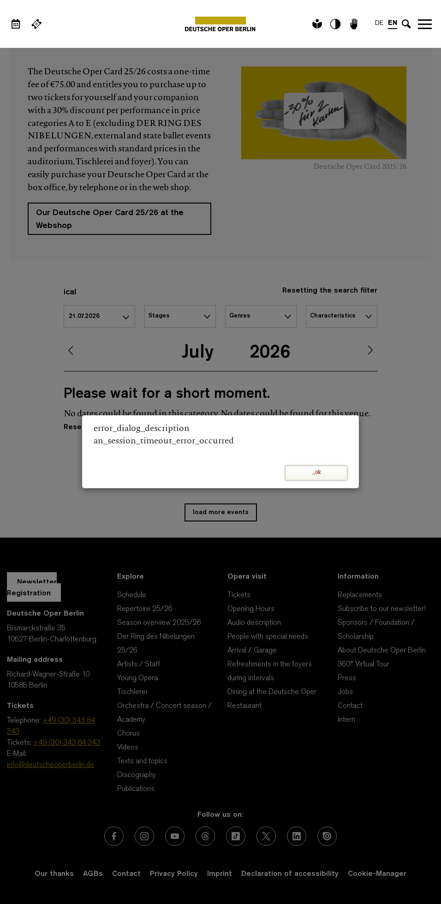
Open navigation (425, 24)
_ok (316, 472)
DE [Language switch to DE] (379, 23)
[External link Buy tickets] (36, 24)
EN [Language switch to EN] (392, 23)
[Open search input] (406, 24)
